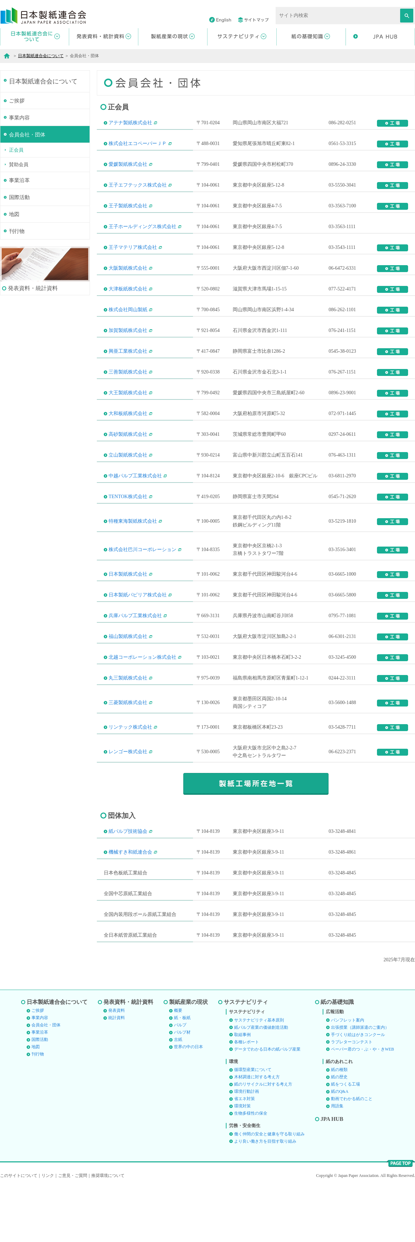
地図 (14, 271)
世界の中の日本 (188, 1102)
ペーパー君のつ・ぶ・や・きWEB (362, 1104)
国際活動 (19, 253)
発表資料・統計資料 (128, 1057)
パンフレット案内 (347, 1075)
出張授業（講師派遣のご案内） (360, 1082)
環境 (233, 1116)
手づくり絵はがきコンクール (358, 1090)
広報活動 (335, 1067)
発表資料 (116, 1065)
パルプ (180, 1080)
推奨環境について (107, 1230)
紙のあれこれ (339, 1116)
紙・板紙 (182, 1073)
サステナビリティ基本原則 (259, 1075)
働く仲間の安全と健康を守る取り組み (269, 1189)
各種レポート (246, 1097)
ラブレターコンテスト (351, 1097)
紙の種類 (339, 1125)
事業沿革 (19, 236)
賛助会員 (18, 220)
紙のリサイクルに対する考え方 (263, 1139)
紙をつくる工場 (345, 1139)
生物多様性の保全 (250, 1168)
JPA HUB (332, 1174)
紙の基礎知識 (337, 1057)
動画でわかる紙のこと (351, 1154)
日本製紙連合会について (41, 55)
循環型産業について (252, 1125)
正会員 (16, 205)
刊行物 (17, 288)
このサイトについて (18, 1230)
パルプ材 (182, 1087)
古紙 (178, 1094)
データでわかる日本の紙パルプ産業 (267, 1104)
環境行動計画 (246, 1146)
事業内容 (19, 173)
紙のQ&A (340, 1146)
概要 (178, 1065)
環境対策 (242, 1161)
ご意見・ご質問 (72, 1230)
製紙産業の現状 (188, 1057)
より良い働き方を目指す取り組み (265, 1196)
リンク (48, 1230)
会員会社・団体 (27, 190)
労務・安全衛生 (244, 1181)
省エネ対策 (244, 1154)
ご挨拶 (17, 155)
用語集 (337, 1161)
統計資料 (116, 1073)
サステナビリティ (246, 1057)
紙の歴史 (339, 1132)
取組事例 (242, 1090)
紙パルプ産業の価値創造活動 (261, 1082)
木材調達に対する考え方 (257, 1132)
